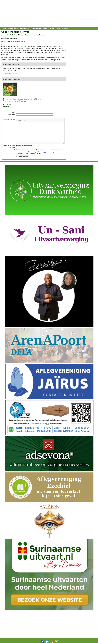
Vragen (52, 28)
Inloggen (65, 28)
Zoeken (45, 28)
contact (30, 52)
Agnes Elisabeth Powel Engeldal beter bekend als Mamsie (23, 35)
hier (5, 41)
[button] (21, 120)
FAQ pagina (41, 50)
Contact (58, 28)
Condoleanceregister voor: (16, 31)
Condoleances (24, 28)
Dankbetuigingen (36, 28)
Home (4, 28)
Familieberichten (13, 28)
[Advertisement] (48, 13)
